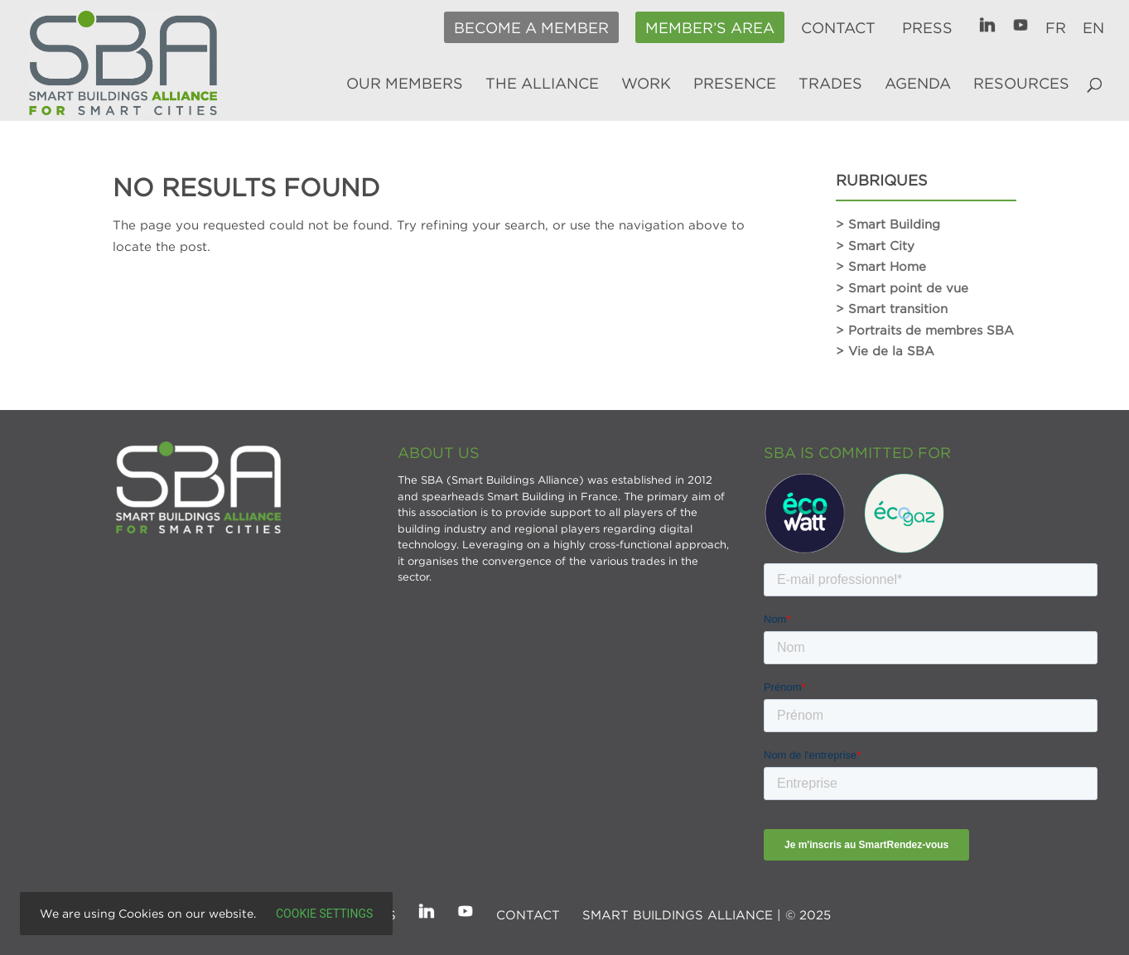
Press (927, 28)
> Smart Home (881, 266)
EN (1093, 28)
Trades (830, 84)
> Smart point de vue (902, 287)
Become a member (531, 28)
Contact (838, 28)
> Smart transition (892, 308)
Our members (404, 84)
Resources (1021, 84)
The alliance (542, 84)
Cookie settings (324, 913)
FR (1055, 28)
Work (646, 84)
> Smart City (875, 245)
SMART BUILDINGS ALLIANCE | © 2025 (706, 914)
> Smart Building (888, 223)
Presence (734, 84)
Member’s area (709, 28)
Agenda (918, 84)
